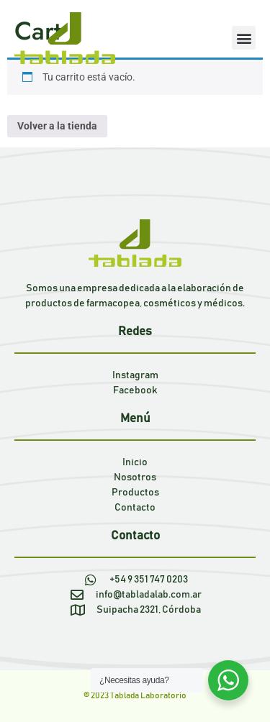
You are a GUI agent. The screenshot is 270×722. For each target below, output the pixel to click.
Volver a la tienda (57, 126)
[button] (244, 38)
